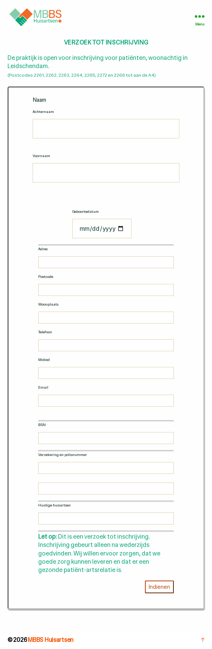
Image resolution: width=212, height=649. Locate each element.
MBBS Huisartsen (50, 640)
